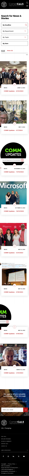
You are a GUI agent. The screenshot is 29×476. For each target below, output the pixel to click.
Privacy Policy (11, 464)
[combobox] (14, 30)
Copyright (3, 464)
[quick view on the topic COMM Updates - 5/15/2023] (14, 285)
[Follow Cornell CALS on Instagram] (8, 456)
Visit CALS (3, 436)
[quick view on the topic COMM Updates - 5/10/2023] (14, 326)
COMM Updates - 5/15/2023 (13, 292)
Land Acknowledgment (7, 469)
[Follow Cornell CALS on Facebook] (3, 456)
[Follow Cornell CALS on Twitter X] (18, 456)
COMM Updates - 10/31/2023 (14, 211)
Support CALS (4, 443)
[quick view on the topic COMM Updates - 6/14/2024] (14, 84)
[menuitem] (27, 3)
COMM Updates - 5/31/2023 (13, 253)
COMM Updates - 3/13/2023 (13, 373)
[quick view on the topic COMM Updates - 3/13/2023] (14, 366)
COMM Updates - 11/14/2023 (14, 172)
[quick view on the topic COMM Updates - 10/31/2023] (14, 204)
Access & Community (6, 441)
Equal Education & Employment (9, 467)
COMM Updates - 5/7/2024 (13, 130)
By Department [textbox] (8, 31)
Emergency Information (7, 473)
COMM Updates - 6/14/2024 (13, 91)
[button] (27, 6)
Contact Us (4, 446)
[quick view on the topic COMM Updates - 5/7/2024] (14, 123)
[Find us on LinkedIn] (13, 456)
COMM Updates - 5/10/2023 (13, 333)
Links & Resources (6, 450)
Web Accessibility (5, 465)
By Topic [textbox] (6, 37)
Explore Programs (6, 438)
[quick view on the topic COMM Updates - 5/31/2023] (14, 246)
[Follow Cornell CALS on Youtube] (24, 456)
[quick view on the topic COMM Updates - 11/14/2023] (14, 165)
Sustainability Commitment (8, 471)
